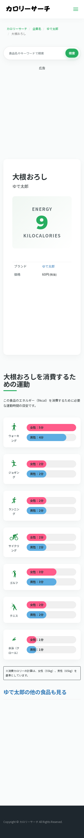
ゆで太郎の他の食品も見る (35, 692)
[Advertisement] (42, 115)
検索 (72, 53)
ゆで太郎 (48, 266)
